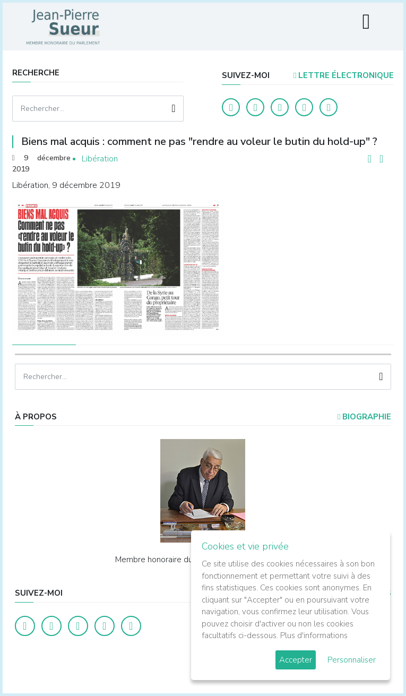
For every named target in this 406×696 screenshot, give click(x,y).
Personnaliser (351, 660)
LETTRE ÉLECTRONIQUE (343, 75)
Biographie (364, 416)
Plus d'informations (314, 635)
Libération (100, 159)
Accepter (295, 660)
